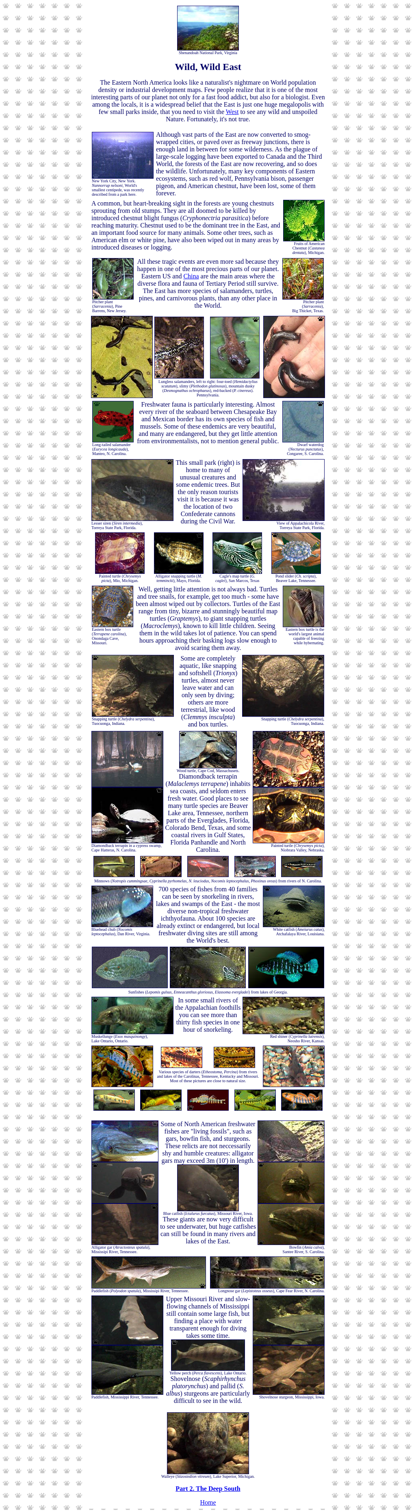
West (232, 111)
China (191, 276)
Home (208, 1502)
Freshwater (155, 404)
